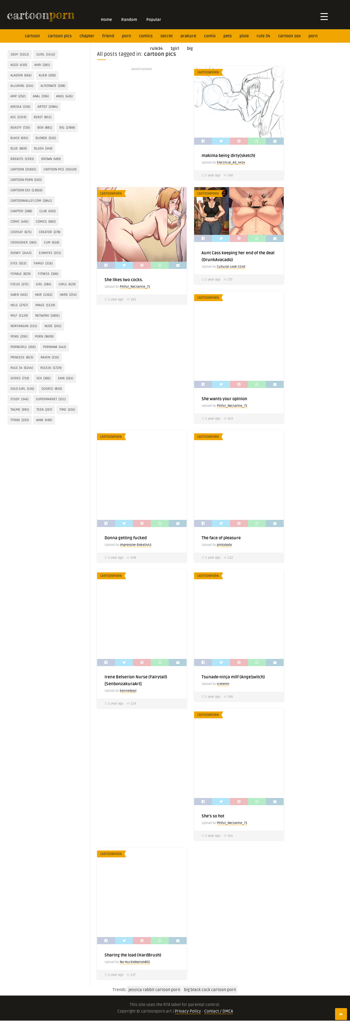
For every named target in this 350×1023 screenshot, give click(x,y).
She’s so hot (213, 816)
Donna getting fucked (126, 537)
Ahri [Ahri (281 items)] (42, 65)
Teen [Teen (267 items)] (44, 409)
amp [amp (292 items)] (17, 96)
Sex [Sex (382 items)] (43, 378)
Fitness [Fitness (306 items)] (48, 274)
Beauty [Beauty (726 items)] (20, 127)
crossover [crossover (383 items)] (23, 242)
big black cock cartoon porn (210, 989)
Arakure (188, 35)
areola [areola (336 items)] (20, 107)
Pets (227, 35)
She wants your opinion (224, 398)
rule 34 (263, 35)
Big (190, 48)
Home (106, 19)
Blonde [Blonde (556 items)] (46, 138)
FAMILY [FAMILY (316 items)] (43, 263)
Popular (153, 19)
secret (166, 35)
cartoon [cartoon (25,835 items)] (23, 169)
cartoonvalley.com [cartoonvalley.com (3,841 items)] (31, 201)
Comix (210, 35)
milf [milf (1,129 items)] (19, 315)
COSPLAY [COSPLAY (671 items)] (20, 232)
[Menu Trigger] (324, 16)
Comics (146, 35)
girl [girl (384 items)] (43, 284)
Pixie (244, 35)
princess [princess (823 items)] (21, 357)
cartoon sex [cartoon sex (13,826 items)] (26, 190)
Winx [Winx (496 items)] (44, 420)
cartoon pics (60, 35)
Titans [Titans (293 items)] (19, 420)
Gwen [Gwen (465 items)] (18, 295)
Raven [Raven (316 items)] (50, 357)
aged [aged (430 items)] (18, 65)
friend (108, 35)
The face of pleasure (221, 537)
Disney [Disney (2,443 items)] (20, 253)
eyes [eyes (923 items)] (18, 263)
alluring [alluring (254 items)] (21, 86)
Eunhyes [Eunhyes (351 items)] (50, 253)
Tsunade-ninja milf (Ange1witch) (233, 677)
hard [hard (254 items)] (68, 295)
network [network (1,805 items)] (47, 315)
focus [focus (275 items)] (19, 284)
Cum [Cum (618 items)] (51, 242)
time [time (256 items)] (67, 409)
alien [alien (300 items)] (47, 75)
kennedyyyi (128, 691)
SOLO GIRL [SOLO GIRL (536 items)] (22, 389)
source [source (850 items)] (52, 389)
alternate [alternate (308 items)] (53, 86)
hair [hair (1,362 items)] (43, 295)
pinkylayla (224, 545)
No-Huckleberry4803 (135, 962)
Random (129, 19)
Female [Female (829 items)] (20, 274)
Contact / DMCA (218, 1011)
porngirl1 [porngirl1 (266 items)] (23, 347)
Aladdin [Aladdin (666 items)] (20, 75)
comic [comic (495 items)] (19, 221)
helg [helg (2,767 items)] (19, 305)
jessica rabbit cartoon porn (154, 989)
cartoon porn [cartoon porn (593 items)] (26, 180)
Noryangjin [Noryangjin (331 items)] (23, 326)
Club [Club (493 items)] (47, 211)
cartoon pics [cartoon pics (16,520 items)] (60, 169)
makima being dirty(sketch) (228, 155)
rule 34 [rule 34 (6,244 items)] (21, 368)
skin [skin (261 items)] (65, 378)
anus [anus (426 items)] (64, 96)
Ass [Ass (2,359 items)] (18, 117)
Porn (126, 35)
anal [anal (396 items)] (41, 96)
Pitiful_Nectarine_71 (135, 287)
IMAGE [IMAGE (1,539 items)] (45, 305)
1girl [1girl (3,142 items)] (45, 54)
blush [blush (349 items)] (43, 148)
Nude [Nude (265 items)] (52, 326)
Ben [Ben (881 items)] (44, 127)
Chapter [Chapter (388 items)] (21, 211)
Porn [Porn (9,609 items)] (44, 336)
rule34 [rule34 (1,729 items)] (51, 368)
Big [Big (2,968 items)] (67, 127)
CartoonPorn (208, 72)
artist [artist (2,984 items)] (48, 107)
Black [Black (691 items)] (19, 138)
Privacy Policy (188, 1011)
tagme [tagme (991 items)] (19, 409)
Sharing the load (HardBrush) (133, 955)
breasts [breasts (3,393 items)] (22, 159)
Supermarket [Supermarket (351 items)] (51, 399)
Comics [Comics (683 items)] (46, 221)
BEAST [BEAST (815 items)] (42, 117)
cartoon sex (289, 35)
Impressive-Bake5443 (135, 545)
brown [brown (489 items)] (51, 159)
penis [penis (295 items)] (18, 336)
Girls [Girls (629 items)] (67, 284)
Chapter (86, 35)
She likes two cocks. (124, 279)
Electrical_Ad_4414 (231, 162)
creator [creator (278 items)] (49, 232)
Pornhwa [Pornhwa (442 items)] (54, 347)
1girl (175, 48)
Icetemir (223, 684)
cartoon (32, 35)
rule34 (156, 48)
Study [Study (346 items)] (19, 399)
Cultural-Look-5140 (231, 267)
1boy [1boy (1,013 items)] (19, 54)
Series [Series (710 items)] (19, 378)
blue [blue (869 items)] (18, 148)
